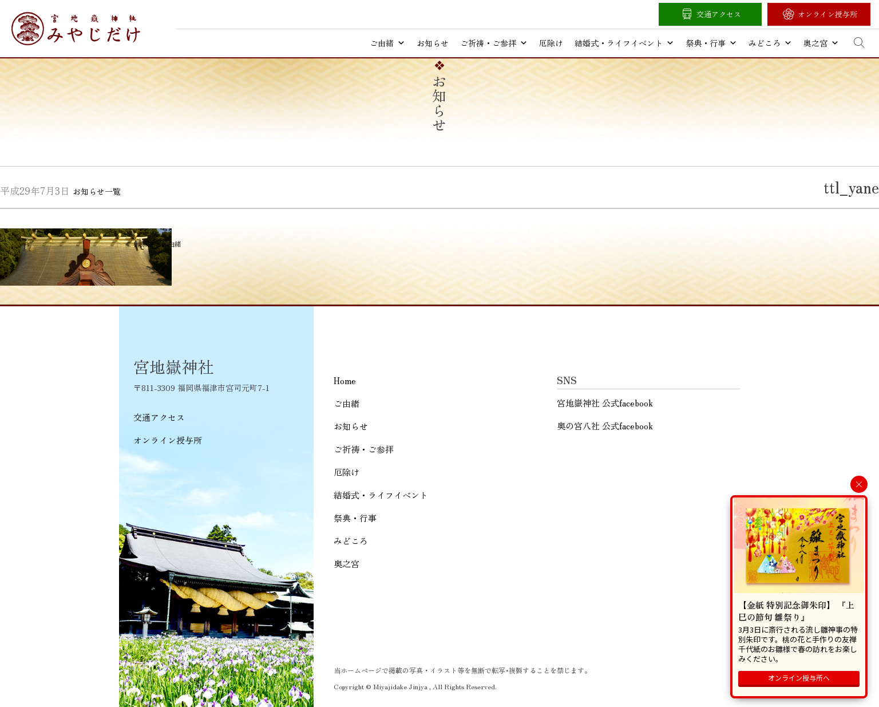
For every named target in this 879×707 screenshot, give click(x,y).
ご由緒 (387, 43)
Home (345, 380)
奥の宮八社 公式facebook (605, 426)
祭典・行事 (711, 43)
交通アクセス (718, 14)
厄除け (551, 43)
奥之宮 (821, 43)
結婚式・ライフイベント (624, 43)
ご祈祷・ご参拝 (494, 43)
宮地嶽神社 (75, 28)
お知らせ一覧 (97, 191)
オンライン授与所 (827, 14)
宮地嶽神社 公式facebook (605, 403)
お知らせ (433, 43)
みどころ (770, 43)
